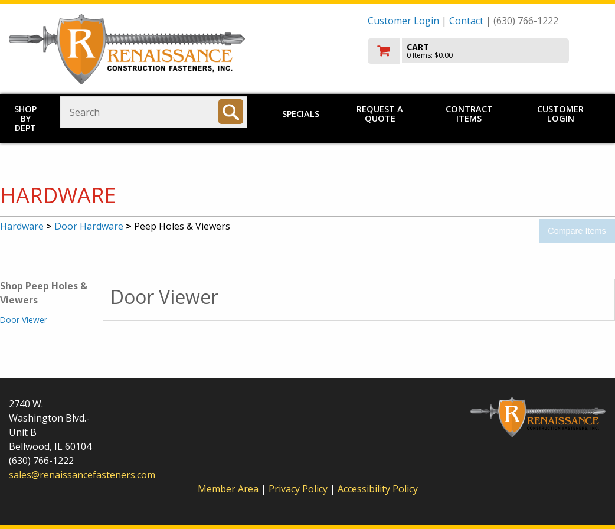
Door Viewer (23, 319)
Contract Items (469, 113)
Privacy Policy (299, 488)
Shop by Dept (25, 118)
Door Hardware (88, 226)
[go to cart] (487, 51)
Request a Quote (379, 113)
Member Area (228, 488)
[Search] (230, 111)
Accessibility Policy (378, 488)
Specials (300, 113)
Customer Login (403, 20)
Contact (466, 20)
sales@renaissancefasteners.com (82, 474)
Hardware (22, 226)
